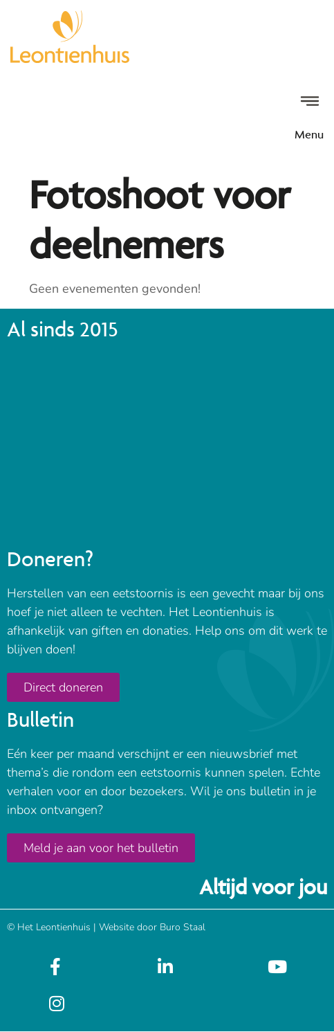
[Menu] (310, 101)
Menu (309, 134)
